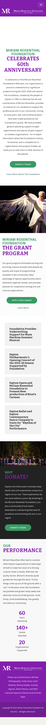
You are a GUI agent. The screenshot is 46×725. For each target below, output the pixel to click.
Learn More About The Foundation (23, 174)
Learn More (23, 307)
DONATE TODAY (23, 164)
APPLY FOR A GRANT (22, 300)
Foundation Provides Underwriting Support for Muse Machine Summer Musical (22, 334)
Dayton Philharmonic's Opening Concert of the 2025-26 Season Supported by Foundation (22, 361)
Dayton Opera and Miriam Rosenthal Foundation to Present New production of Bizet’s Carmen (22, 390)
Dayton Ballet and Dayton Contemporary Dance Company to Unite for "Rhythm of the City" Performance (22, 420)
